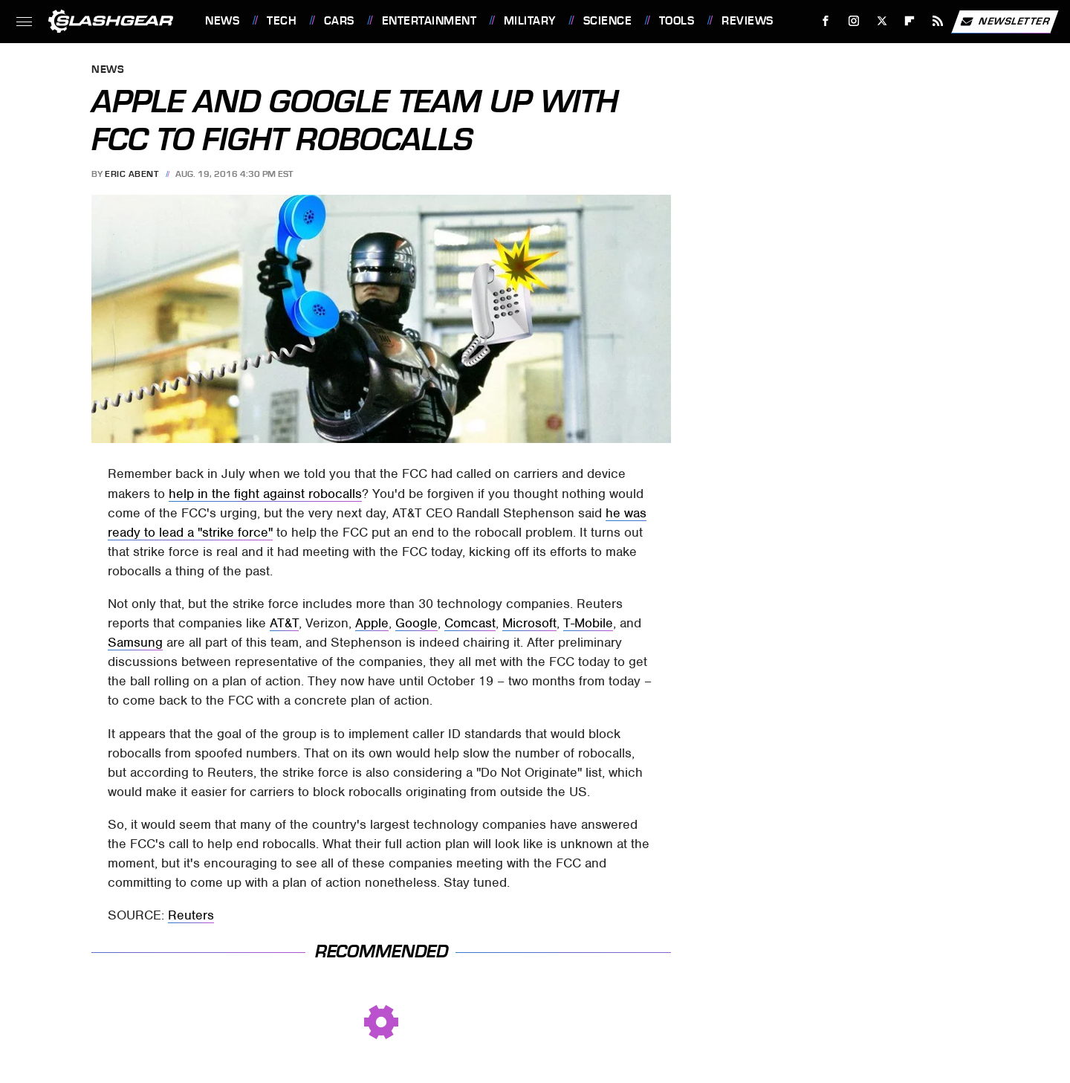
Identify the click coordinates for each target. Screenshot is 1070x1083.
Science (607, 21)
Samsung (135, 642)
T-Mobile (588, 623)
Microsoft (529, 623)
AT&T (284, 623)
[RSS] (938, 21)
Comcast (470, 623)
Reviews (748, 21)
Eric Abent (131, 174)
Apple (372, 623)
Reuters (191, 915)
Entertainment (429, 21)
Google (416, 623)
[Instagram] (854, 21)
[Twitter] (881, 21)
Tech (281, 21)
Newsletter (1004, 21)
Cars (339, 21)
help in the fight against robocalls (265, 493)
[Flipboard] (910, 21)
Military (530, 21)
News (222, 21)
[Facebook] (826, 21)
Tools (677, 21)
